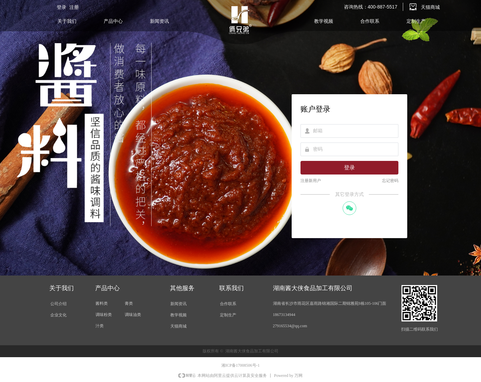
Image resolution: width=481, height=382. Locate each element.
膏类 (129, 303)
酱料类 (102, 303)
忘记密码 (390, 180)
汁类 (100, 325)
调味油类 (133, 314)
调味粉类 (104, 314)
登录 (349, 167)
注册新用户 (310, 180)
